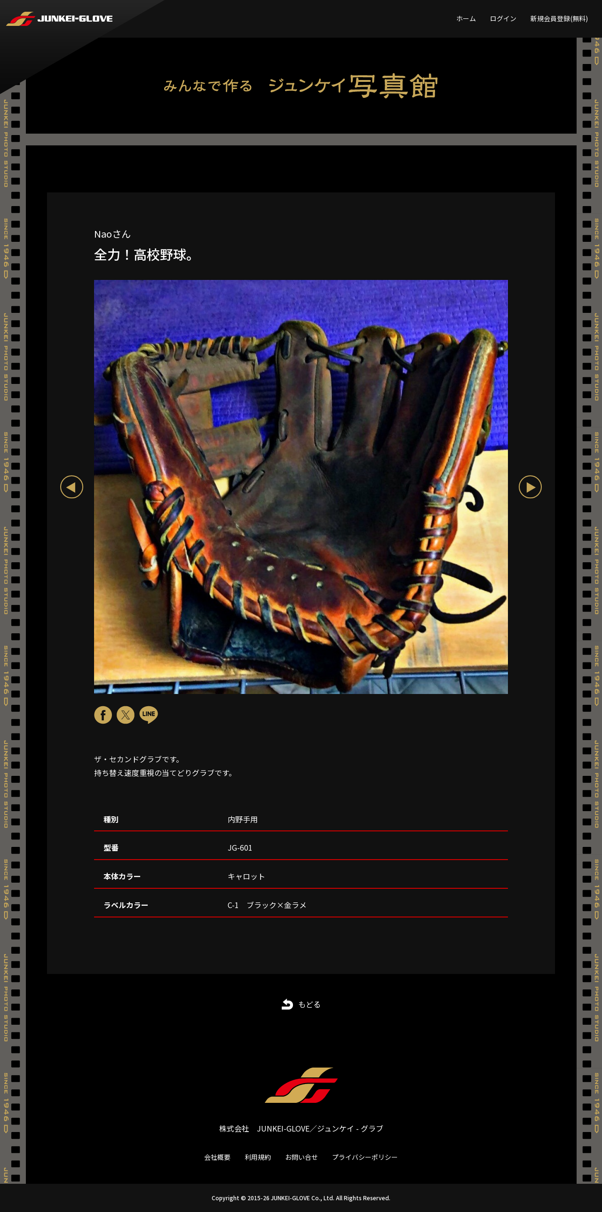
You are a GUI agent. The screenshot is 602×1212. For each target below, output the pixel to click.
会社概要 (217, 1157)
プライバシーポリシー (365, 1157)
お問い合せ (301, 1157)
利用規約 (258, 1157)
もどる (309, 1004)
